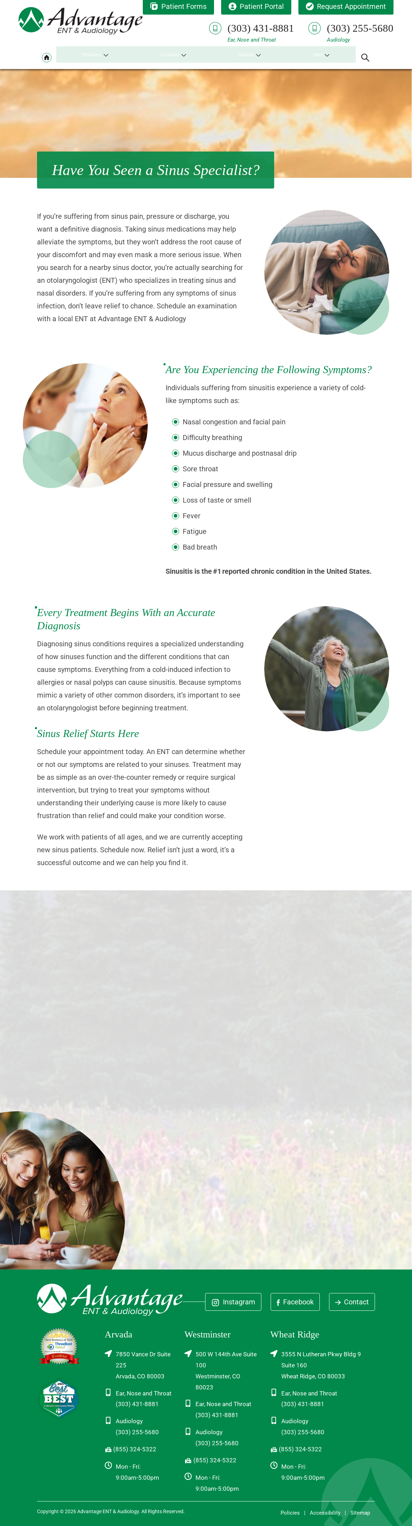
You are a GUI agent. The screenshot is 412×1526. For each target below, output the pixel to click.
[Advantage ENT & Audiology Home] (81, 21)
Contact (352, 1302)
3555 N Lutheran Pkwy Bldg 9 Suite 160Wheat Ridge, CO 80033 (315, 1365)
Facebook (295, 1302)
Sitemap (360, 1513)
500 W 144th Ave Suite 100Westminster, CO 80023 (220, 1370)
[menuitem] (46, 57)
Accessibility (325, 1513)
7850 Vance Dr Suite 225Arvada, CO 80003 (138, 1365)
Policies (290, 1513)
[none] (96, 57)
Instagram (233, 1302)
